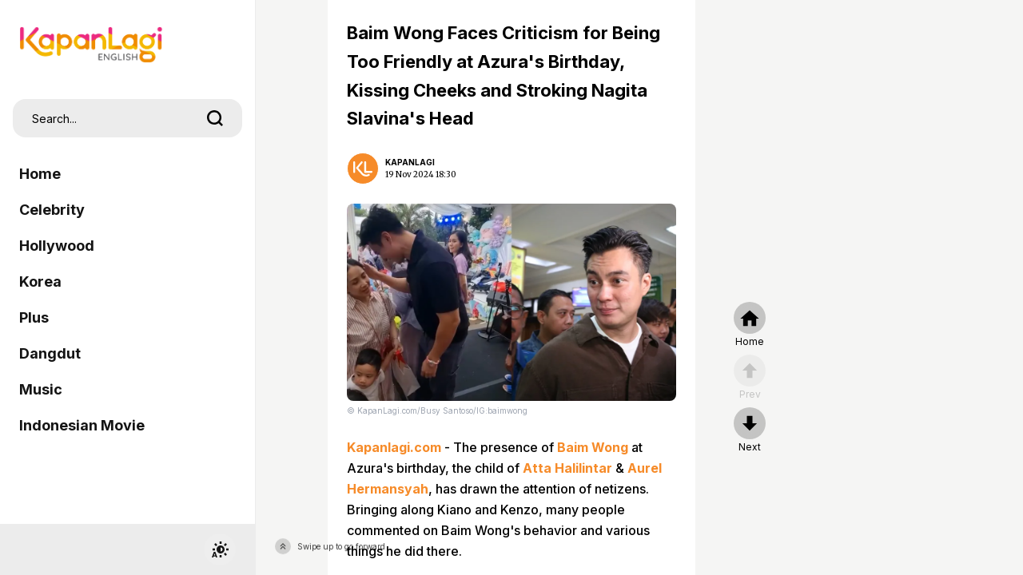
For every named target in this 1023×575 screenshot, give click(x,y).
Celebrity (52, 209)
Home (40, 173)
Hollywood (56, 245)
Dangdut (50, 353)
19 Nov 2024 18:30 (420, 174)
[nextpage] (750, 430)
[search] (215, 118)
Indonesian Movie (82, 425)
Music (40, 389)
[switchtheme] (220, 549)
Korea (40, 281)
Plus (34, 317)
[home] (750, 325)
